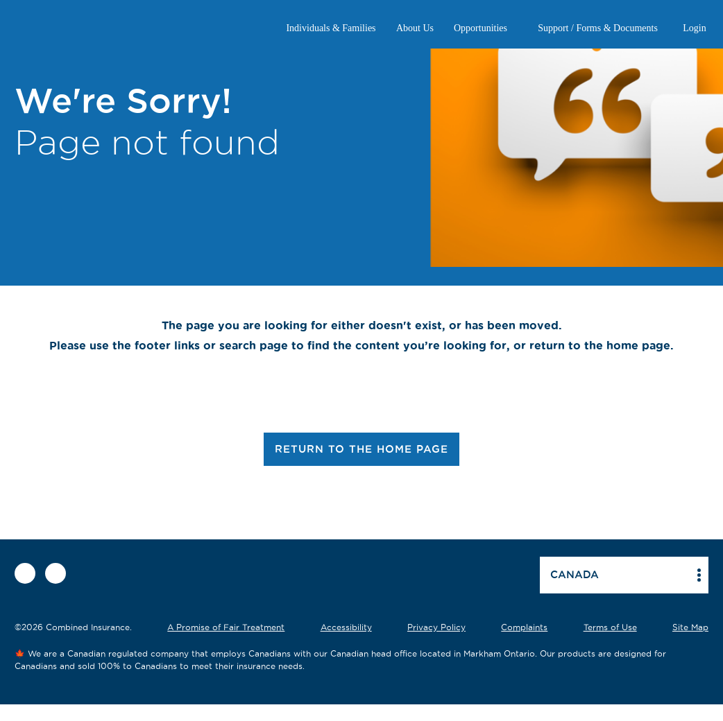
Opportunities (480, 28)
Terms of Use (610, 627)
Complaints (524, 627)
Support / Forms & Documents (598, 28)
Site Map (690, 627)
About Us (415, 28)
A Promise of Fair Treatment (225, 627)
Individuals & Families (330, 28)
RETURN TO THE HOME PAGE (361, 449)
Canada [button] (574, 574)
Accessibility (346, 627)
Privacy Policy (436, 627)
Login (694, 28)
